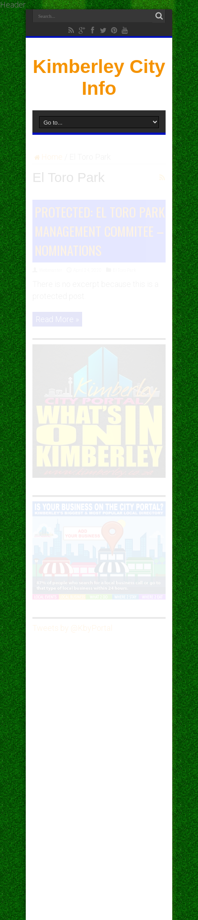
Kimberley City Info (99, 77)
